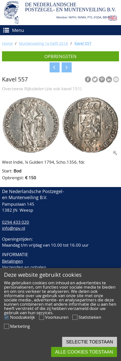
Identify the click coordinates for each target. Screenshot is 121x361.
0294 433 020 (15, 222)
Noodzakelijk (22, 317)
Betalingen (12, 261)
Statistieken (89, 317)
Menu (18, 30)
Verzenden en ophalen (24, 267)
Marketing (20, 326)
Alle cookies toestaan (84, 351)
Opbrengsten (60, 56)
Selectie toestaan (89, 341)
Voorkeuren (56, 317)
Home (7, 43)
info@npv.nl (13, 228)
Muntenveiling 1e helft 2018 (43, 43)
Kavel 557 (82, 43)
